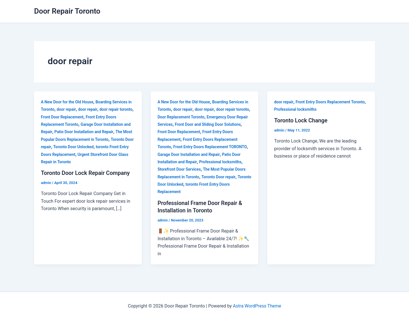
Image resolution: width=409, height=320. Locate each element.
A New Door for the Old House (67, 102)
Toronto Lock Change (301, 120)
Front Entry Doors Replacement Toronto (331, 102)
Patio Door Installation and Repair (84, 131)
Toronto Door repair (219, 177)
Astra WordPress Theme (257, 305)
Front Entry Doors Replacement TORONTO (211, 147)
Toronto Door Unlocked (83, 147)
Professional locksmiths (221, 162)
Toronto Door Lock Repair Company (86, 173)
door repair (66, 109)
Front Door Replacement (77, 117)
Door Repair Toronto (67, 11)
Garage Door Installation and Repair (189, 154)
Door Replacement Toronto (196, 117)
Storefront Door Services (180, 169)
